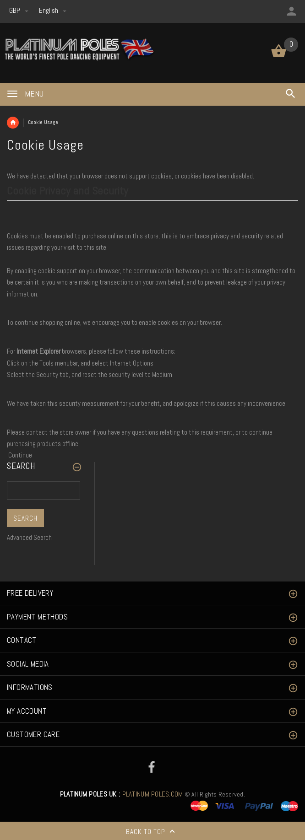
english (52, 10)
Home (13, 123)
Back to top (152, 832)
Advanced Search (29, 537)
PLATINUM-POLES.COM (121, 794)
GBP (19, 10)
